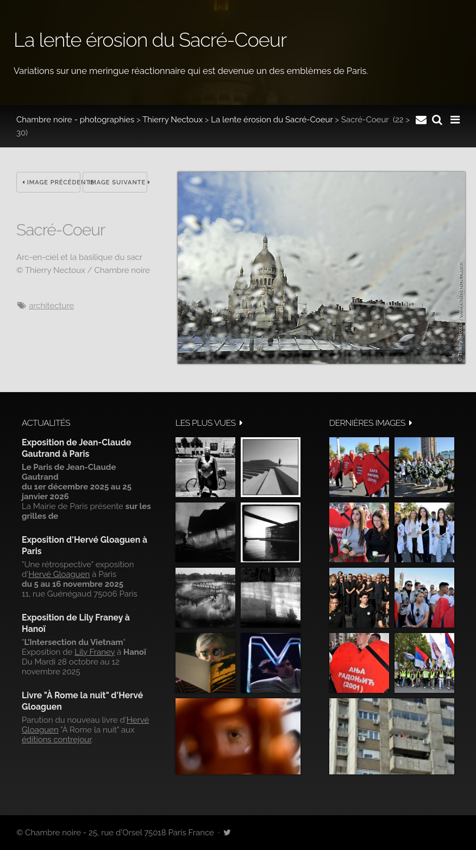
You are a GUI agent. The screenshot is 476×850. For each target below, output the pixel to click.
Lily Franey (94, 652)
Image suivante (118, 182)
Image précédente (51, 182)
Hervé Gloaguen (59, 574)
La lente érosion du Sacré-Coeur (272, 120)
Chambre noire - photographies (75, 120)
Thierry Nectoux (172, 120)
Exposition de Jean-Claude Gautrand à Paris (76, 447)
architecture (51, 306)
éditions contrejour (56, 739)
